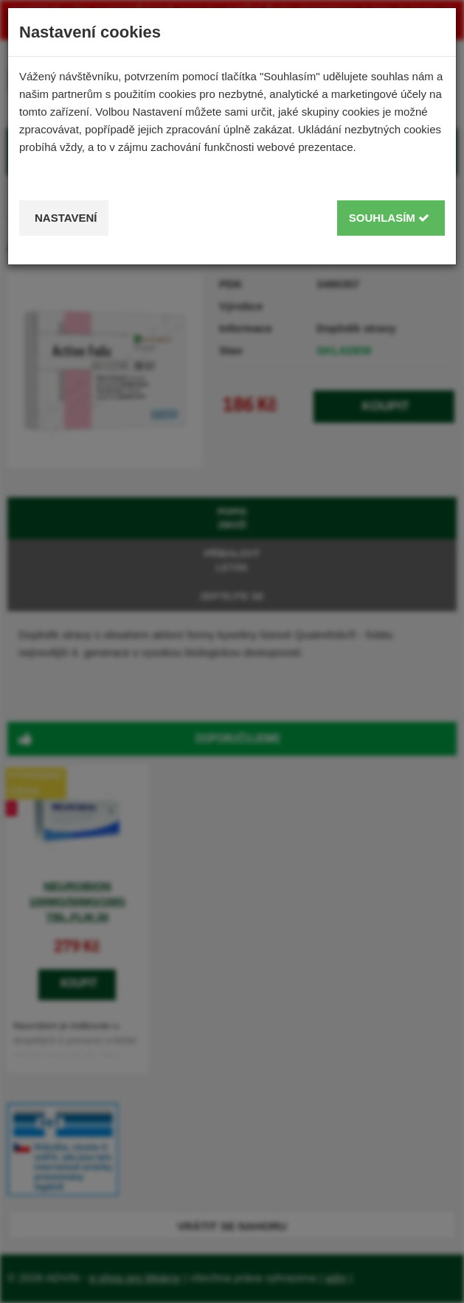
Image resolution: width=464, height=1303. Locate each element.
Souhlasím (389, 217)
